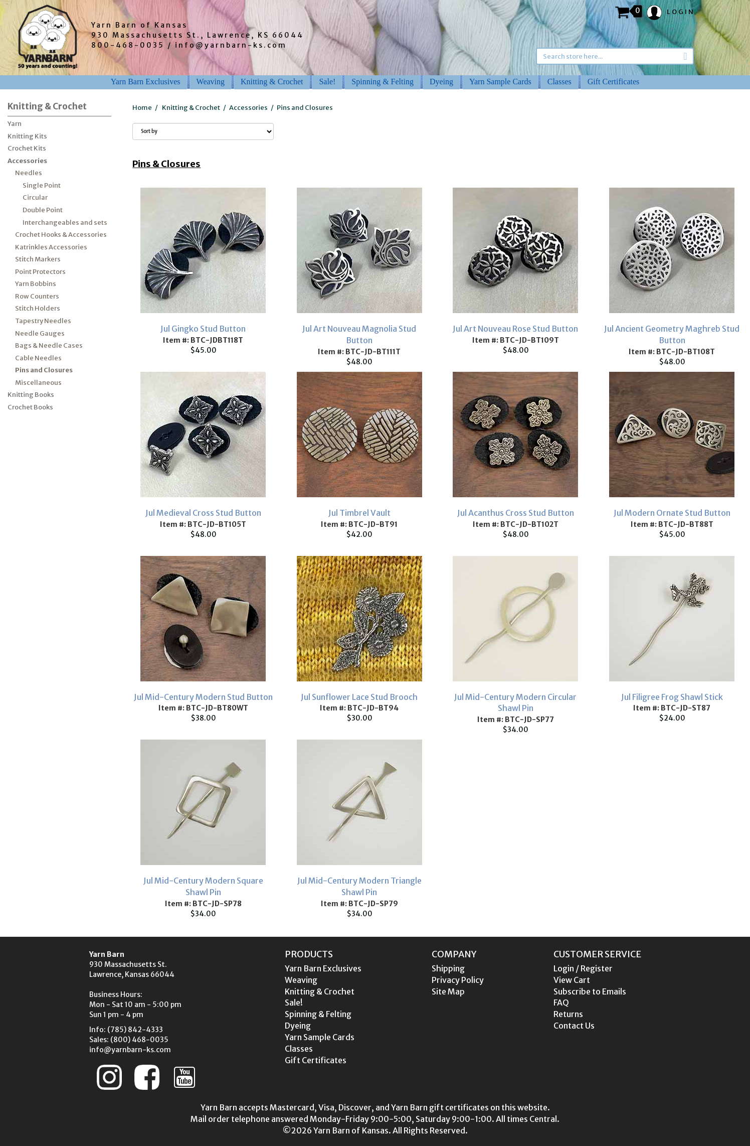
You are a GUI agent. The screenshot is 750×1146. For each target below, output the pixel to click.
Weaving (211, 81)
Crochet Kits (27, 148)
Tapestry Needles (43, 321)
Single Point (42, 185)
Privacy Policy (458, 980)
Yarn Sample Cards (500, 81)
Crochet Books (30, 407)
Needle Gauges (40, 333)
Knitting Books (31, 394)
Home (142, 107)
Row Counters (37, 296)
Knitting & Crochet (272, 81)
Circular (35, 197)
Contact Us (574, 1026)
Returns (568, 1014)
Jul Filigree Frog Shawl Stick (672, 697)
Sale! (327, 81)
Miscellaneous (38, 382)
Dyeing (441, 81)
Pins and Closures (44, 370)
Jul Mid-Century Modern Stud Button (203, 697)
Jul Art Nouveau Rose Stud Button (515, 329)
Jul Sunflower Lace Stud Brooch (359, 697)
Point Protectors (40, 271)
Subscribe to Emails (589, 991)
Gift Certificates (614, 81)
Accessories (27, 161)
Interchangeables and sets (65, 222)
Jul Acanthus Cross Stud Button (515, 513)
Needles (28, 173)
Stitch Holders (37, 308)
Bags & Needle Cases (49, 345)
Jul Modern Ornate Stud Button (672, 513)
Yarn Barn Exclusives (145, 81)
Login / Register (583, 968)
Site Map (448, 991)
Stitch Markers (38, 259)
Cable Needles (38, 358)
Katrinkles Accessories (51, 247)
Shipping (448, 968)
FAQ (561, 1002)
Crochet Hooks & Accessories (61, 234)
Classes (559, 81)
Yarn (15, 123)
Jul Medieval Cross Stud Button (203, 513)
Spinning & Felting (382, 81)
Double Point (43, 210)
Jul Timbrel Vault (359, 513)
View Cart (571, 980)
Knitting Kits (27, 136)
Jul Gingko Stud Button (203, 329)
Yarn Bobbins (35, 283)
